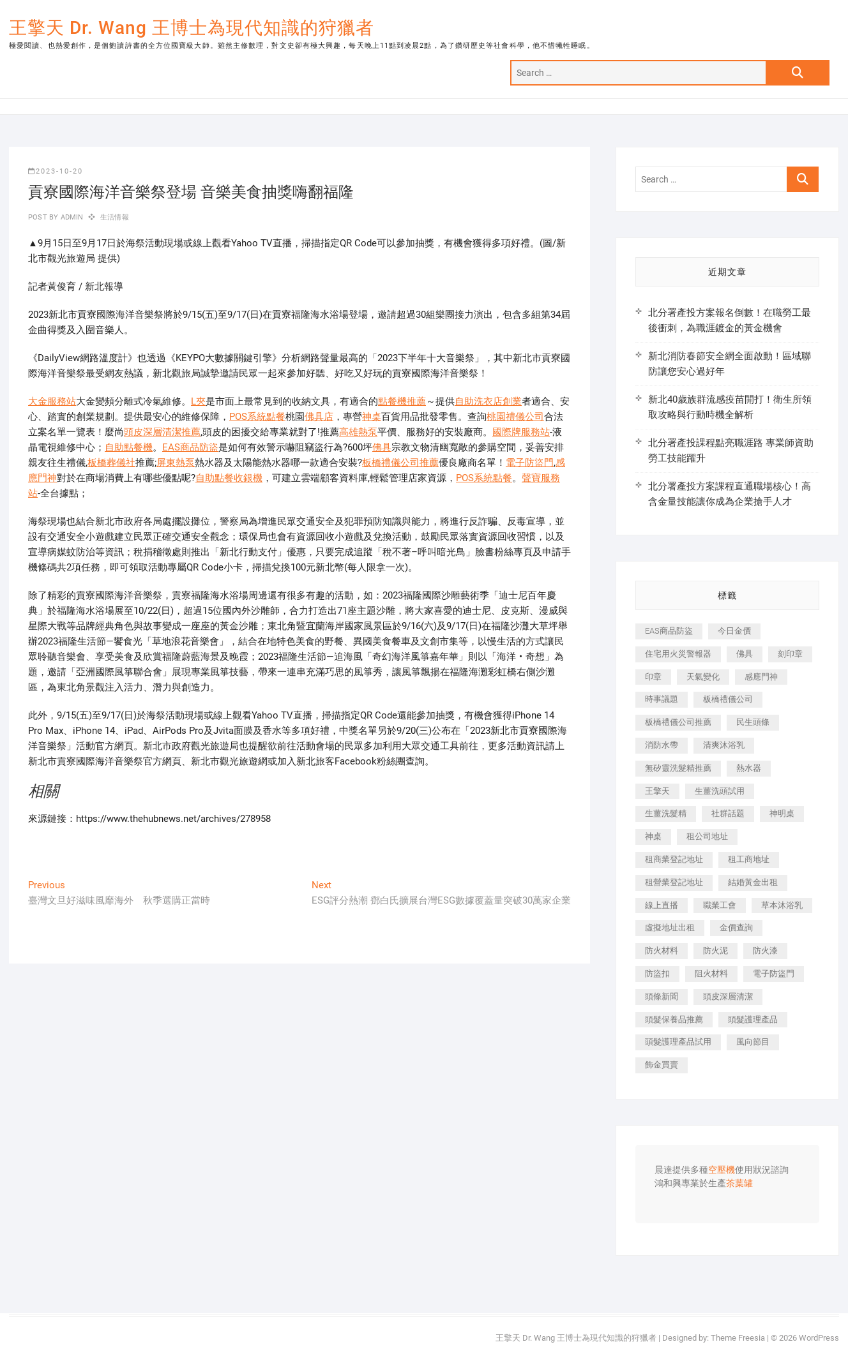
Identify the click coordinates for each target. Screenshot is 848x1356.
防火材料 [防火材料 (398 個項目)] (661, 950)
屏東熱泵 (175, 462)
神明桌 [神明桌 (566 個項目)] (781, 813)
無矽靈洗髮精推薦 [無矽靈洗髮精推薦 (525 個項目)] (678, 768)
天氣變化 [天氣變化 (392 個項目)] (703, 677)
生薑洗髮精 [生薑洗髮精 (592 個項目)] (665, 813)
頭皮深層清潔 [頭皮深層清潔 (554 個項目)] (728, 996)
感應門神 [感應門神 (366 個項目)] (761, 677)
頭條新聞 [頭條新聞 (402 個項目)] (661, 996)
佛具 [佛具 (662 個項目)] (744, 654)
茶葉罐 (739, 1184)
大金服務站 (52, 401)
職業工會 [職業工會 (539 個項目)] (719, 905)
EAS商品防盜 (190, 447)
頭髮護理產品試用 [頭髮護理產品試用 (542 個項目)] (678, 1042)
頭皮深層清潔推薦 (162, 432)
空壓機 (721, 1170)
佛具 (381, 447)
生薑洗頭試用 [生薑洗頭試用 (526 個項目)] (720, 791)
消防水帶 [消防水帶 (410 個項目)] (661, 745)
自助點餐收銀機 (228, 478)
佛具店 (319, 416)
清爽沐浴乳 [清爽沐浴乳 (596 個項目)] (724, 745)
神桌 (371, 416)
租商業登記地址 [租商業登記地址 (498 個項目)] (674, 859)
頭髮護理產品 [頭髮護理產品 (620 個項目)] (753, 1019)
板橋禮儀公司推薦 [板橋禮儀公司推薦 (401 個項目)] (678, 722)
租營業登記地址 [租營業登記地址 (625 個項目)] (674, 882)
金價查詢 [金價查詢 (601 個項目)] (736, 927)
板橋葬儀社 (111, 462)
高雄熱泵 (358, 432)
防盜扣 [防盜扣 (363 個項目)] (657, 973)
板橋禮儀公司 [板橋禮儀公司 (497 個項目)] (728, 699)
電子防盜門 (530, 462)
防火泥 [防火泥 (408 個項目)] (715, 950)
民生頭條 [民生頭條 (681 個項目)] (752, 722)
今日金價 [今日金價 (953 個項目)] (734, 631)
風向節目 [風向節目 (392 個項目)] (752, 1042)
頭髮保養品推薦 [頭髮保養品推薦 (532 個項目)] (674, 1019)
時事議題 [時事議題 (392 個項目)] (661, 699)
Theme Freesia (738, 1338)
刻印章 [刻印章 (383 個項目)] (790, 654)
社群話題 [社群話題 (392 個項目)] (728, 813)
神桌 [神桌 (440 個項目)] (653, 836)
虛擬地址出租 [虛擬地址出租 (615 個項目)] (670, 927)
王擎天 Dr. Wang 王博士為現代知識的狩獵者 (191, 27)
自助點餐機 (129, 447)
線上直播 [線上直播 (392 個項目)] (661, 905)
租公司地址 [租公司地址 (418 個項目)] (707, 836)
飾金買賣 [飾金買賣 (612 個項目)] (661, 1064)
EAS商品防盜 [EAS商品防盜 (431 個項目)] (669, 631)
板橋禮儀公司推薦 (400, 462)
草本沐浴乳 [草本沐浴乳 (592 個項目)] (782, 905)
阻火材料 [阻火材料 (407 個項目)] (711, 973)
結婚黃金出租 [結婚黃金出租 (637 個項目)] (753, 882)
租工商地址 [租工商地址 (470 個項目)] (748, 859)
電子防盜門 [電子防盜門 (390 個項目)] (773, 973)
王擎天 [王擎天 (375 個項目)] (657, 791)
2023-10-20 (55, 171)
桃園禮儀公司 (515, 416)
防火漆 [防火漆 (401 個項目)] (765, 950)
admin (70, 217)
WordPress (819, 1338)
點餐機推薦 (402, 401)
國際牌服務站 (521, 432)
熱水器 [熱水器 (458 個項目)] (748, 768)
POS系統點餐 (257, 416)
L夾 (198, 401)
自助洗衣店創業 (488, 401)
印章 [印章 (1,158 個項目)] (653, 677)
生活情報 (114, 217)
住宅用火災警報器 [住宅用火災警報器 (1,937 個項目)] (678, 654)
